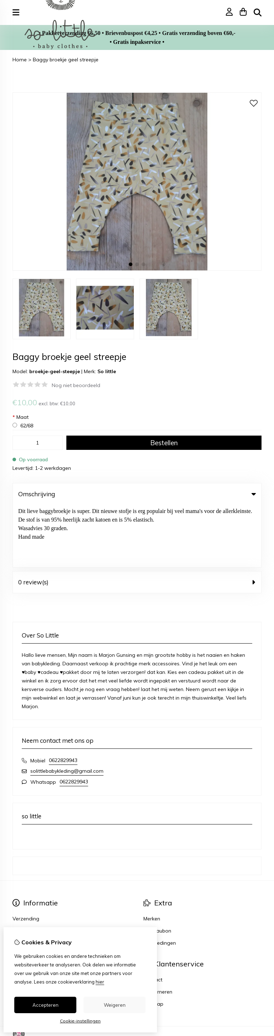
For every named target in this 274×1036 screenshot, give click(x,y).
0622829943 (63, 698)
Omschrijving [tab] (137, 494)
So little (106, 371)
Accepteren (45, 1005)
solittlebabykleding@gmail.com (66, 708)
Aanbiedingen (159, 880)
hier (100, 982)
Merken (151, 856)
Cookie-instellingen (80, 1021)
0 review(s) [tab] (137, 519)
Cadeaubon (157, 868)
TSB (257, 975)
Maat (20, 417)
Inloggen (22, 917)
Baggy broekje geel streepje (65, 59)
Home (19, 59)
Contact (152, 917)
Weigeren (115, 1005)
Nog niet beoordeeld (76, 385)
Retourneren (157, 929)
